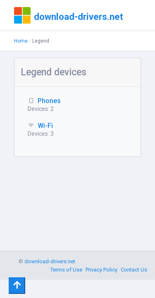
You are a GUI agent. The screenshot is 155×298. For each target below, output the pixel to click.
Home (21, 41)
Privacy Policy (101, 270)
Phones (49, 101)
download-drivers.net (78, 16)
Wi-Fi (45, 126)
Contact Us (134, 270)
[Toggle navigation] (17, 285)
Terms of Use (66, 270)
